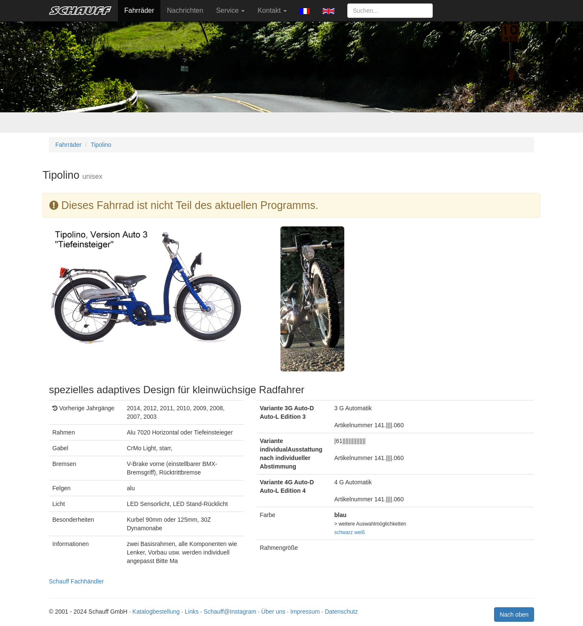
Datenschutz (341, 611)
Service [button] (230, 10)
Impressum (305, 611)
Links (192, 611)
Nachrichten (185, 10)
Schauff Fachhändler (76, 581)
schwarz (343, 532)
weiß (359, 532)
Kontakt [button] (272, 10)
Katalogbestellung (156, 611)
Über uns (273, 611)
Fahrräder (139, 10)
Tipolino (101, 144)
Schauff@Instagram (229, 611)
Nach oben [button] (514, 614)
